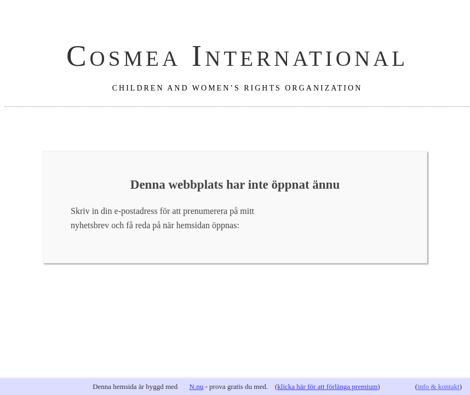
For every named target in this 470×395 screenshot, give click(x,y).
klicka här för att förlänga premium (327, 386)
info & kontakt (438, 386)
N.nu (197, 386)
